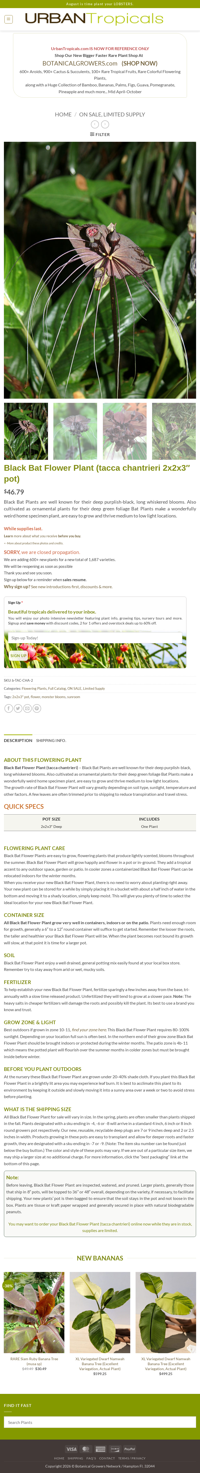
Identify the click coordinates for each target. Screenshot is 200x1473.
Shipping (75, 1458)
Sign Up (15, 602)
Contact (107, 1458)
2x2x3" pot (20, 697)
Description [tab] (18, 740)
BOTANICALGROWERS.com (100, 63)
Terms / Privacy (132, 1458)
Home (63, 114)
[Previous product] (105, 124)
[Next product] (95, 124)
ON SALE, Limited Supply (112, 114)
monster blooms (54, 697)
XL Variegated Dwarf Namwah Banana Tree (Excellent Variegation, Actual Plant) (100, 1364)
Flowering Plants (34, 688)
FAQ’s (91, 1458)
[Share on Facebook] (8, 708)
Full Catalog (57, 688)
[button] (8, 19)
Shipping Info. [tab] (51, 740)
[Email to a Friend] (27, 708)
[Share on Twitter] (18, 708)
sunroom (73, 697)
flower (35, 697)
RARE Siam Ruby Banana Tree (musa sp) (34, 1361)
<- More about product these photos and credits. (33, 543)
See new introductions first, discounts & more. (72, 586)
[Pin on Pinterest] (37, 708)
